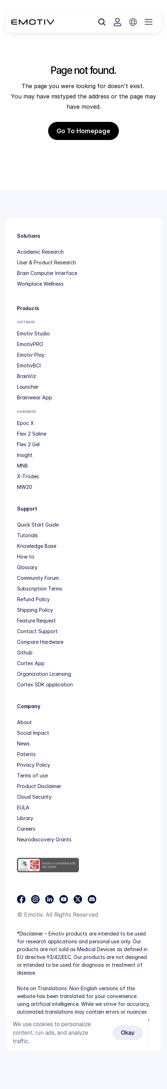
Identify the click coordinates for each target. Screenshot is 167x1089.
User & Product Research (46, 262)
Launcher (28, 387)
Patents (26, 754)
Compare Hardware (40, 642)
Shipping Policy (35, 610)
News (23, 743)
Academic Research (40, 252)
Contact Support (37, 631)
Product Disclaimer (39, 786)
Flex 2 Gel (28, 444)
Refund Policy (33, 599)
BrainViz (26, 376)
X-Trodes (28, 476)
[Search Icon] (102, 22)
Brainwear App (34, 397)
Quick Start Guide (38, 525)
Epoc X (25, 423)
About (24, 722)
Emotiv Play (31, 355)
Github (25, 652)
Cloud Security (34, 797)
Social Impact (33, 733)
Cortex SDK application (45, 684)
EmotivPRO (30, 344)
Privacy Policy (33, 765)
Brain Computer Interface (47, 273)
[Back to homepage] (32, 22)
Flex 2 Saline (31, 434)
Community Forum (38, 578)
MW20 (24, 487)
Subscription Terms (39, 589)
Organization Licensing (44, 674)
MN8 (22, 466)
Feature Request (36, 621)
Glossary (27, 567)
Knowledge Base (36, 546)
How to (25, 557)
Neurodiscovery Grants (44, 839)
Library (25, 818)
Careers (26, 829)
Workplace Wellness (40, 284)
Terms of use (32, 775)
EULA (23, 807)
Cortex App (31, 663)
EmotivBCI (29, 365)
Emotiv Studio (33, 333)
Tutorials (27, 535)
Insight (25, 455)
